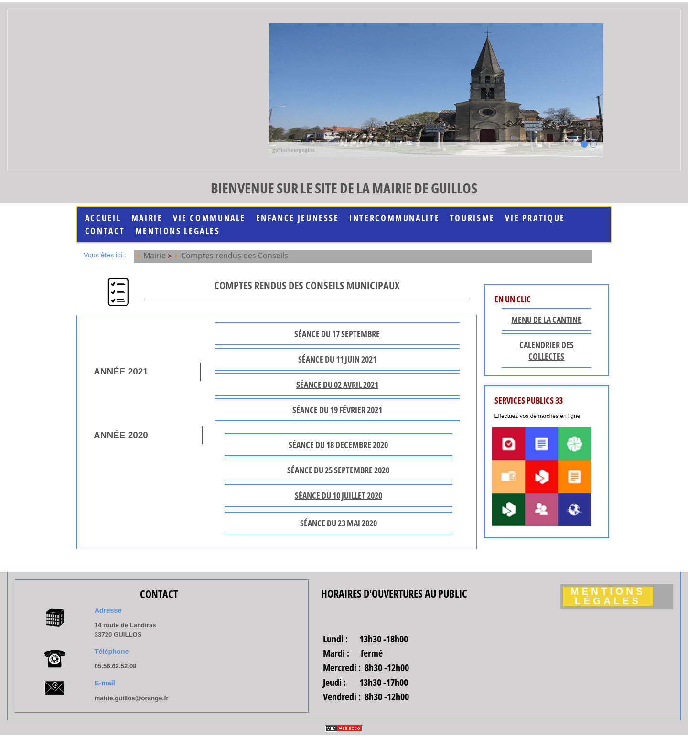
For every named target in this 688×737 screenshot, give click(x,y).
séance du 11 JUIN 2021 (337, 359)
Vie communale (209, 218)
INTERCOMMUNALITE (394, 218)
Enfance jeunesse (297, 218)
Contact (105, 230)
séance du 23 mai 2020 (338, 523)
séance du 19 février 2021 (337, 410)
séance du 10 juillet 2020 (338, 495)
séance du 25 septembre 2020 (338, 470)
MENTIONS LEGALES (177, 230)
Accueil (103, 218)
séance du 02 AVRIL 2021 (337, 384)
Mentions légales (607, 596)
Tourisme (472, 218)
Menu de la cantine (546, 319)
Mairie (147, 218)
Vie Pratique (535, 218)
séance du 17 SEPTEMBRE (337, 334)
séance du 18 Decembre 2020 (338, 444)
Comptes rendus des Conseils (234, 255)
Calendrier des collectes (546, 350)
